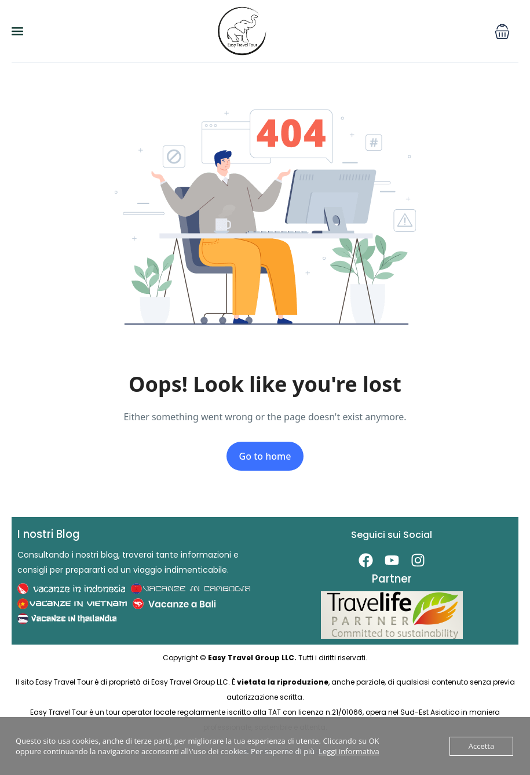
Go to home (265, 456)
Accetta (481, 746)
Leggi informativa (349, 751)
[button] (502, 31)
